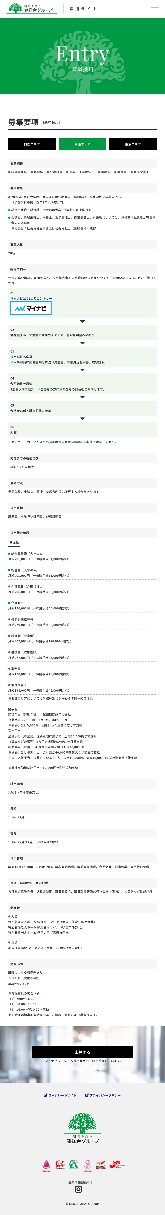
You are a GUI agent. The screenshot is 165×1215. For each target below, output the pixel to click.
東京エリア (133, 144)
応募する (82, 1052)
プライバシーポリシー (105, 1095)
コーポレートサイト (62, 1095)
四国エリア (32, 144)
